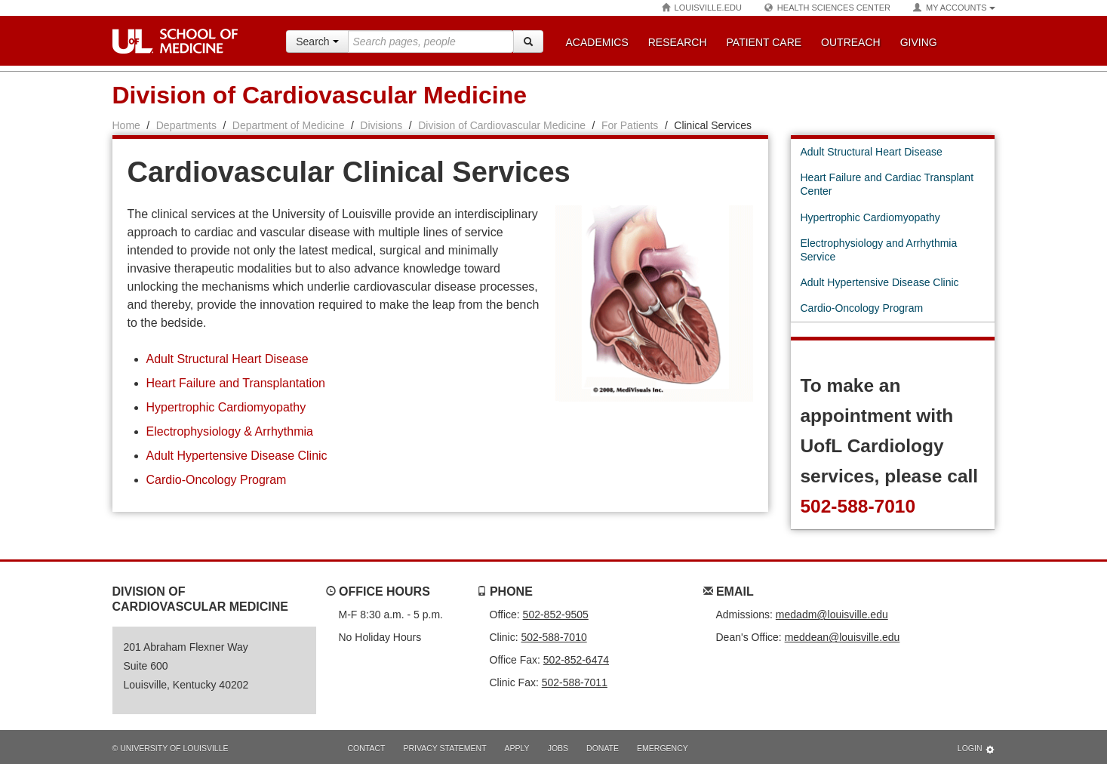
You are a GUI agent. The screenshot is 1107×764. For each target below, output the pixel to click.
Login (976, 749)
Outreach (851, 42)
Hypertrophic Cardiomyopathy (226, 407)
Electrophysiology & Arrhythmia (229, 431)
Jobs (558, 748)
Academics (597, 42)
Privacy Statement (444, 748)
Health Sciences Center (827, 8)
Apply (517, 748)
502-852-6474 (576, 660)
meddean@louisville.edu (842, 637)
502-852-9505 (556, 614)
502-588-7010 (857, 506)
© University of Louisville (170, 748)
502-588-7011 (574, 682)
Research (677, 42)
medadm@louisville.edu (832, 614)
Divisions (381, 125)
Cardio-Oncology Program (216, 479)
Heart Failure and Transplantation (235, 383)
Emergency (662, 748)
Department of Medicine (288, 125)
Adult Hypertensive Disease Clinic (236, 455)
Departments (186, 125)
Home (126, 125)
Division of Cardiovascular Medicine (319, 95)
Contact (367, 748)
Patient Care (764, 42)
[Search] (528, 41)
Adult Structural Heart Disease (227, 359)
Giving (918, 42)
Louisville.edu (702, 8)
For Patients (629, 125)
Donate (602, 748)
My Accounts (954, 8)
